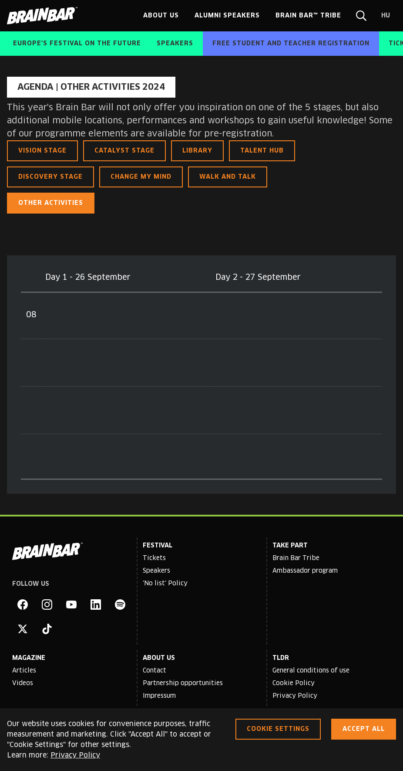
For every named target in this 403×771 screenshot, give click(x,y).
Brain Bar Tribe (295, 558)
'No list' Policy (165, 584)
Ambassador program (305, 571)
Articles (24, 671)
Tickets (154, 558)
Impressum (159, 696)
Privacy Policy (294, 696)
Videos (22, 683)
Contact (154, 671)
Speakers (156, 571)
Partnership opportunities (183, 683)
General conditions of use (310, 671)
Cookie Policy (293, 683)
